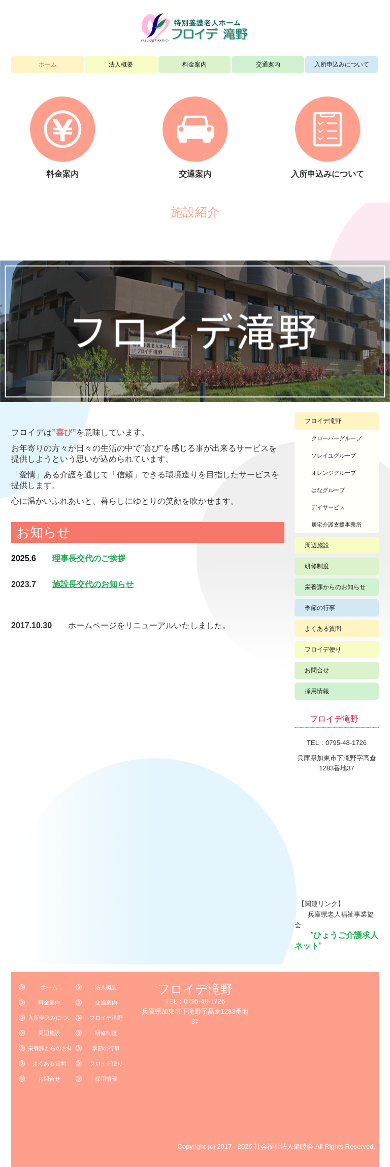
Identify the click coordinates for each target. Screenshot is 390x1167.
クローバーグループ (336, 438)
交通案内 (268, 64)
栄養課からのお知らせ (335, 587)
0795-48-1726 (346, 743)
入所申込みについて (341, 64)
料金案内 (194, 64)
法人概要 (121, 64)
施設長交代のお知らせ (93, 584)
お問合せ (317, 670)
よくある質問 (323, 628)
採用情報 (317, 691)
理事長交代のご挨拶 (88, 558)
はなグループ (328, 490)
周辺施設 (317, 545)
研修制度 (317, 566)
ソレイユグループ (333, 455)
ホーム (48, 64)
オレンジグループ (333, 473)
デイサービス (328, 507)
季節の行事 (320, 607)
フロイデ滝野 (323, 421)
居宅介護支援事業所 (336, 525)
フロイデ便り (323, 649)
